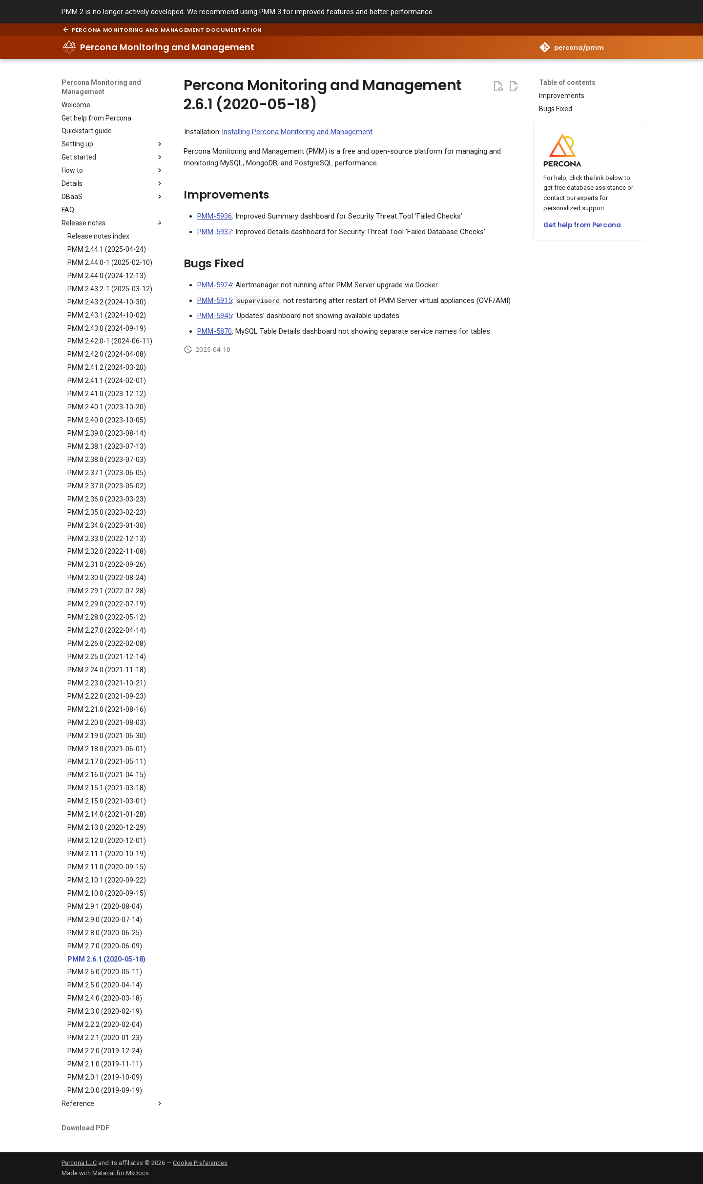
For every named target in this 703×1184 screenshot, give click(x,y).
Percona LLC (79, 1162)
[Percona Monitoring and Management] (69, 47)
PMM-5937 (214, 231)
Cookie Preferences (200, 1162)
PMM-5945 (214, 315)
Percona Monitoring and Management (101, 87)
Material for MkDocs (120, 1173)
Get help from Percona (582, 225)
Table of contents (567, 82)
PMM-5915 (214, 300)
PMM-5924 (214, 285)
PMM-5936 (214, 216)
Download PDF (85, 1128)
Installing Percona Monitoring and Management (297, 131)
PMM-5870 (214, 331)
